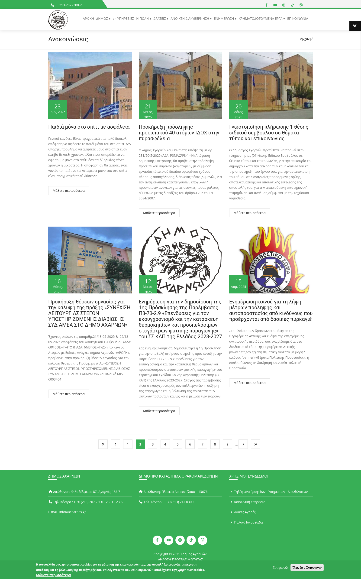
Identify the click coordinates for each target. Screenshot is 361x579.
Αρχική (305, 38)
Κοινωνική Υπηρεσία (247, 502)
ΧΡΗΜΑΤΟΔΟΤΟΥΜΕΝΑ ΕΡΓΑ (261, 18)
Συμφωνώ (280, 569)
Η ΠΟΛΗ (142, 18)
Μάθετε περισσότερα (69, 190)
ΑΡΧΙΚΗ (88, 18)
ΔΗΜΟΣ (102, 18)
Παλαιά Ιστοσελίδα (246, 522)
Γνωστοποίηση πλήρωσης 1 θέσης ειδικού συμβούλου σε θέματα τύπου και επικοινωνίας (268, 132)
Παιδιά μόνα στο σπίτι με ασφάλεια (89, 127)
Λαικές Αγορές (242, 512)
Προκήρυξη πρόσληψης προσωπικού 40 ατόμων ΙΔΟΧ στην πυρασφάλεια (179, 132)
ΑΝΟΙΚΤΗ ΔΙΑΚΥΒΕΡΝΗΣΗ (190, 18)
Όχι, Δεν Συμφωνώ (307, 569)
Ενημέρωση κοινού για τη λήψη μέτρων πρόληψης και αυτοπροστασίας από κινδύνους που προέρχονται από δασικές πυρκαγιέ (271, 310)
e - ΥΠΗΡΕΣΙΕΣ (123, 18)
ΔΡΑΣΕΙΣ (160, 18)
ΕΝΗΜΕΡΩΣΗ (224, 18)
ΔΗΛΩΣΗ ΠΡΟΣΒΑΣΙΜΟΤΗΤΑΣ (180, 559)
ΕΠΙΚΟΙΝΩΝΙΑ (297, 18)
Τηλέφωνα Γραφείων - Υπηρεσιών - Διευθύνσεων (268, 491)
